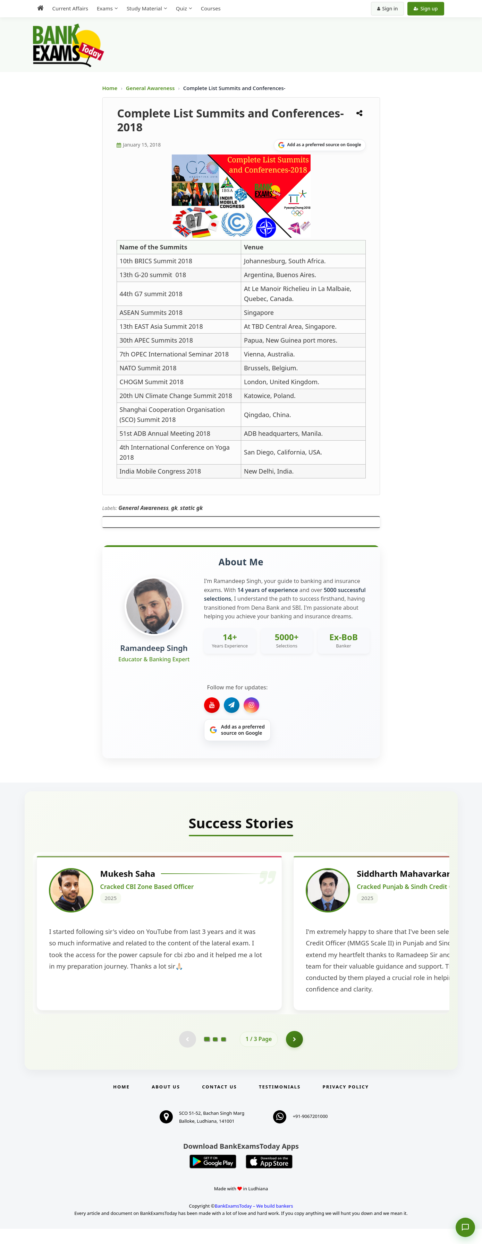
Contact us (219, 1102)
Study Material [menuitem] (144, 8)
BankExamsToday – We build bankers (254, 1221)
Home (110, 88)
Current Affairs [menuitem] (70, 8)
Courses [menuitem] (211, 8)
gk (174, 508)
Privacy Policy (346, 1102)
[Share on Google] (320, 145)
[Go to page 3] (223, 1054)
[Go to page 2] (215, 1054)
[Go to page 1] (207, 1054)
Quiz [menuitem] (181, 8)
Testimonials (280, 1102)
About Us (166, 1102)
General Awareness (151, 88)
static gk (191, 508)
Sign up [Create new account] (426, 8)
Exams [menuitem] (105, 8)
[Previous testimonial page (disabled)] (187, 1054)
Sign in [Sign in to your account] (387, 8)
